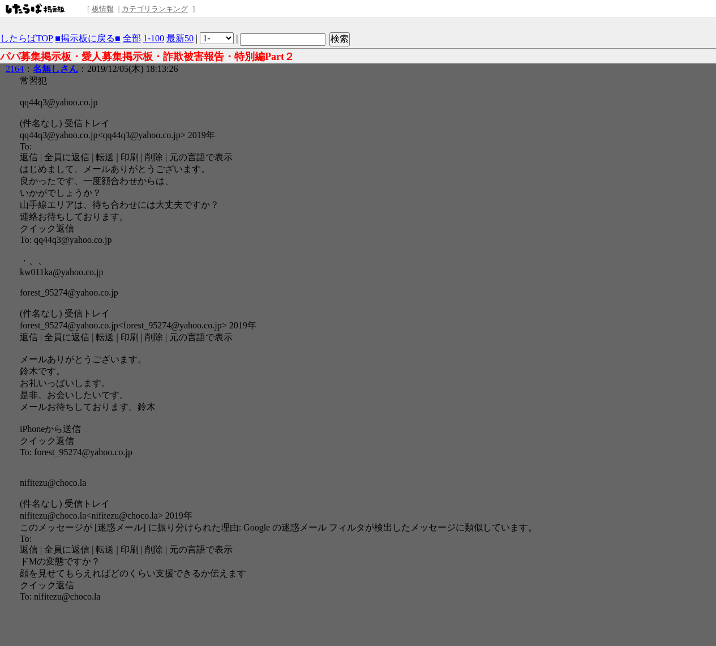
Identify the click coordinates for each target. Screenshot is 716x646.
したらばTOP (26, 38)
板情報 (103, 9)
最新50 (180, 38)
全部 (132, 38)
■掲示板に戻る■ (87, 38)
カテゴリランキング (155, 9)
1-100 (153, 38)
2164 (15, 69)
